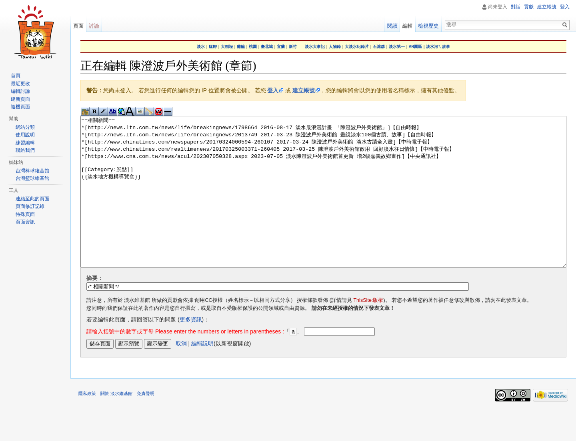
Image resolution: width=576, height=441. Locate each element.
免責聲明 (145, 423)
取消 (181, 373)
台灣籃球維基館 (32, 178)
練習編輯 (25, 143)
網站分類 (25, 127)
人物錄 (335, 46)
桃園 (253, 46)
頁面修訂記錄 (30, 206)
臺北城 (267, 46)
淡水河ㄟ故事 (438, 46)
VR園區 (415, 46)
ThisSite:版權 (368, 330)
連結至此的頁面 (32, 199)
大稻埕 (227, 46)
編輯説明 (202, 373)
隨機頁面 (20, 107)
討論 (94, 26)
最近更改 (20, 83)
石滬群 (379, 46)
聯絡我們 (25, 150)
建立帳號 (303, 90)
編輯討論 (20, 91)
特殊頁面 (25, 214)
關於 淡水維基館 (116, 423)
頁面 (78, 26)
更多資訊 (191, 349)
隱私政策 (87, 423)
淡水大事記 (315, 46)
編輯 (407, 26)
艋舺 (213, 46)
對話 (515, 7)
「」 (194, 361)
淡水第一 (397, 46)
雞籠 (241, 46)
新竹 (293, 46)
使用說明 (25, 135)
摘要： (94, 308)
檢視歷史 (428, 26)
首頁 (15, 75)
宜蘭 (281, 46)
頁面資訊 (25, 222)
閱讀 (392, 26)
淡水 (201, 46)
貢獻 (529, 7)
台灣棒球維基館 (32, 171)
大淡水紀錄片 (357, 46)
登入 (272, 90)
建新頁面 (20, 99)
